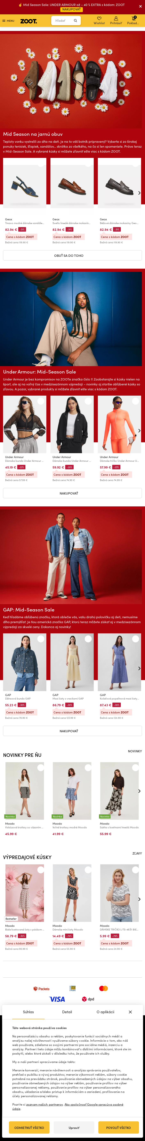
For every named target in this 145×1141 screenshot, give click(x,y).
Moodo (10, 823)
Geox (8, 219)
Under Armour (14, 457)
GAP (8, 695)
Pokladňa (133, 20)
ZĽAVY (137, 853)
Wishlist (99, 20)
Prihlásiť (116, 20)
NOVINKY (135, 751)
